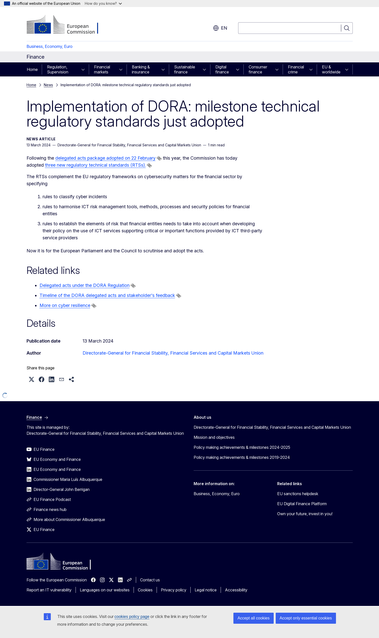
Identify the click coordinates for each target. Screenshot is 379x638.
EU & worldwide (331, 69)
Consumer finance (258, 69)
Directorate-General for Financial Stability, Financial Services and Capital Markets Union (173, 353)
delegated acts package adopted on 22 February (105, 158)
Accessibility (236, 589)
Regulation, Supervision (57, 69)
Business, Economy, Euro (50, 46)
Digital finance (222, 69)
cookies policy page (132, 616)
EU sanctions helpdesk (297, 493)
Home (32, 69)
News (48, 85)
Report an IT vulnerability (49, 589)
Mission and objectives (214, 437)
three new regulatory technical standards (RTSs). (95, 165)
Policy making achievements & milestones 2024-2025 (242, 447)
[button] (32, 379)
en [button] (220, 28)
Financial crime (296, 69)
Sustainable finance (184, 69)
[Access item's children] (84, 69)
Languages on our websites (105, 589)
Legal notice (206, 589)
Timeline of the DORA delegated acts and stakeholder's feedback (107, 295)
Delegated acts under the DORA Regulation (85, 285)
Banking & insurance (141, 69)
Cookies (145, 589)
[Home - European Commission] (67, 25)
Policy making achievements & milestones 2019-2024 (242, 457)
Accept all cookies (253, 618)
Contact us (150, 579)
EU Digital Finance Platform (302, 503)
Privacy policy (173, 589)
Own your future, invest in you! (304, 513)
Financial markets (102, 69)
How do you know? (103, 3)
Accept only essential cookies (306, 618)
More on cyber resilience (65, 305)
